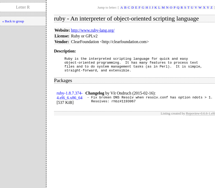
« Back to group (13, 21)
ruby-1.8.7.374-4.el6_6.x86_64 (70, 98)
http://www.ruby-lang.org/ (93, 30)
